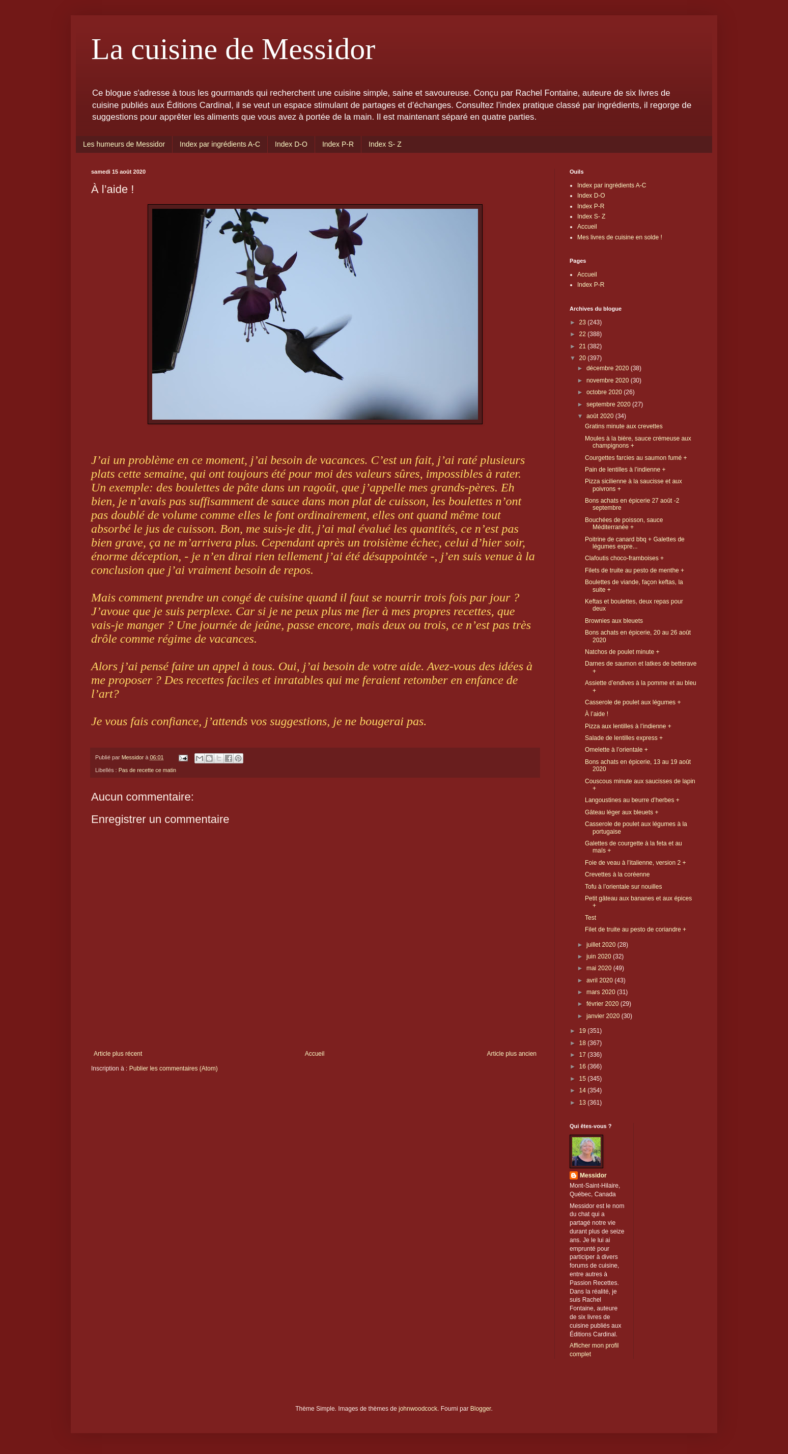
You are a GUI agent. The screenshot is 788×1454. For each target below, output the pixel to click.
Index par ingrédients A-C (220, 144)
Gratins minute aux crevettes (624, 426)
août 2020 (600, 416)
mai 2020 (599, 968)
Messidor (593, 1175)
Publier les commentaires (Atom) (173, 1068)
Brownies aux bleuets (614, 620)
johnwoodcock (418, 1408)
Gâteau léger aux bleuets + (621, 812)
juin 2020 (599, 956)
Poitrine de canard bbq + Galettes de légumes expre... (635, 543)
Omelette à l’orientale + (616, 749)
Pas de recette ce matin (147, 770)
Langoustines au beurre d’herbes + (632, 800)
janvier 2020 (604, 1016)
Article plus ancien (512, 1053)
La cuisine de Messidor (233, 49)
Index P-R (338, 144)
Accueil (315, 1053)
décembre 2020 (608, 368)
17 (583, 1054)
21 (583, 346)
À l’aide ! (596, 714)
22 (583, 334)
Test (590, 917)
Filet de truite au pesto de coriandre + (635, 929)
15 (583, 1078)
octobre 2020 (605, 392)
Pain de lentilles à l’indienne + (625, 469)
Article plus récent (118, 1053)
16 (583, 1066)
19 (583, 1030)
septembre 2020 (609, 404)
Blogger (480, 1408)
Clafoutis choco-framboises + (624, 558)
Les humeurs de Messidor (124, 144)
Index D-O (291, 144)
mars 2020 (601, 992)
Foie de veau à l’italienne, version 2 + (635, 862)
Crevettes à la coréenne (617, 874)
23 (583, 322)
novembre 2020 (608, 380)
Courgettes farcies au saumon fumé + (636, 457)
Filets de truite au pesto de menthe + (634, 570)
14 (583, 1090)
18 (583, 1043)
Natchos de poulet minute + (622, 651)
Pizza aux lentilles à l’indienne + (628, 726)
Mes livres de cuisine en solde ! (619, 237)
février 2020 (603, 1003)
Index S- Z (385, 144)
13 (583, 1102)
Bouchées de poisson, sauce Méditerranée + (624, 523)
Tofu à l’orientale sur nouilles (623, 886)
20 (583, 358)
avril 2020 (600, 980)
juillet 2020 (601, 944)
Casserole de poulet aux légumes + (633, 702)
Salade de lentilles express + (624, 738)
